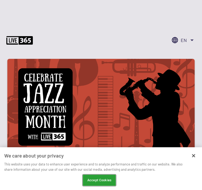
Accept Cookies (99, 180)
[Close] (193, 156)
